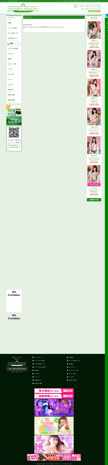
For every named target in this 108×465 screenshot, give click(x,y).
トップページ (14, 18)
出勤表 (14, 23)
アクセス (14, 70)
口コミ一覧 (14, 75)
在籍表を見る (94, 200)
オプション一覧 (14, 65)
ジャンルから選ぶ (14, 29)
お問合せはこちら (95, 11)
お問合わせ (14, 90)
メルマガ (14, 85)
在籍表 (15, 44)
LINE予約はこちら (14, 39)
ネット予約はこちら (14, 34)
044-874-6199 (17, 368)
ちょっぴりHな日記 (14, 49)
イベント (14, 80)
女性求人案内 (14, 95)
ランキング (14, 54)
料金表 (14, 59)
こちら (13, 144)
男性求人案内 (14, 101)
